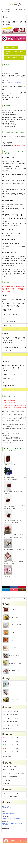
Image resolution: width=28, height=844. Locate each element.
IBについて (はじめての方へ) (10, 766)
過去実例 (8, 57)
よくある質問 (6, 783)
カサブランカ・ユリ (12, 625)
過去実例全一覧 (7, 756)
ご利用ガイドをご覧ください (13, 82)
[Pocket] (14, 589)
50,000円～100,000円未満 (11, 725)
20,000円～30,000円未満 (10, 714)
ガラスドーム (9, 692)
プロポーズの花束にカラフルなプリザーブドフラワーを (14, 830)
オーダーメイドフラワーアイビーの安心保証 (13, 773)
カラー (9, 648)
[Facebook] (14, 587)
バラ (9, 609)
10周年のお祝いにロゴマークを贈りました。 (11, 818)
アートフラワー (11, 671)
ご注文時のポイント (7, 780)
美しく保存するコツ (18, 57)
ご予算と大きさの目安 (8, 769)
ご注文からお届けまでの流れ (10, 776)
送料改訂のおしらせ (6, 807)
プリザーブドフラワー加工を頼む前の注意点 (15, 52)
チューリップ (11, 655)
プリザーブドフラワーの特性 (10, 796)
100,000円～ (7, 728)
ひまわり (10, 617)
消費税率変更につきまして (8, 813)
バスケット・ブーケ (10, 699)
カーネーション (12, 640)
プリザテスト (7, 11)
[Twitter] (6, 587)
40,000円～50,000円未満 (10, 721)
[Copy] (22, 589)
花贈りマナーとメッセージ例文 (10, 793)
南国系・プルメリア (12, 663)
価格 (7, 47)
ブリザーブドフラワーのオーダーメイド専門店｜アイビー (14, 9)
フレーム (8, 684)
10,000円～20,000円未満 (10, 711)
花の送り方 (13, 47)
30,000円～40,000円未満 (10, 718)
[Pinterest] (22, 587)
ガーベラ (10, 632)
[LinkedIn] (6, 589)
